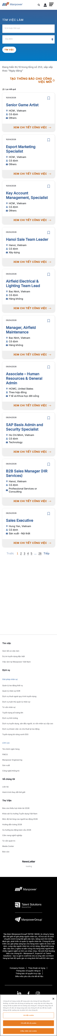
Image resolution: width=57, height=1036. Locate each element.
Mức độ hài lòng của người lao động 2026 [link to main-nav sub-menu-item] (20, 819)
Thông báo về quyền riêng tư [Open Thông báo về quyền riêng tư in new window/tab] (28, 971)
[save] (48, 98)
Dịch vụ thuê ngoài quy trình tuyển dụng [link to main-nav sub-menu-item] (19, 696)
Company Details (17, 968)
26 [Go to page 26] (39, 553)
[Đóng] (53, 1000)
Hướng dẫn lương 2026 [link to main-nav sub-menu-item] (12, 824)
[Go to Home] (12, 5)
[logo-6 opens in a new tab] (28, 920)
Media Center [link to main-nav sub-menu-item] (8, 846)
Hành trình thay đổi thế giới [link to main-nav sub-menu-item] (13, 792)
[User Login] (45, 6)
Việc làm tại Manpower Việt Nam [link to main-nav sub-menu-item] (16, 662)
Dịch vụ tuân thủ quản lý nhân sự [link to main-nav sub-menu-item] (16, 702)
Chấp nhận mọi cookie (28, 1033)
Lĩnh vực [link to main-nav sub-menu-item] (6, 743)
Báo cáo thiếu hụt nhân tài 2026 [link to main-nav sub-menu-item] (15, 808)
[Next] (35, 553)
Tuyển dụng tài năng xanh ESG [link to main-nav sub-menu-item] (15, 734)
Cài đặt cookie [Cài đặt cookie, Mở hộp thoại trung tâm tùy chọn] (28, 1017)
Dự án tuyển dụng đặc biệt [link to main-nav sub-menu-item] (13, 656)
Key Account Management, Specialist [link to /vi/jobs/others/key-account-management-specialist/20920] (27, 195)
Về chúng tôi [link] (8, 779)
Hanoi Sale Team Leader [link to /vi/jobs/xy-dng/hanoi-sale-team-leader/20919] (27, 239)
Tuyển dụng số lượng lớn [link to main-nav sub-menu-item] (12, 712)
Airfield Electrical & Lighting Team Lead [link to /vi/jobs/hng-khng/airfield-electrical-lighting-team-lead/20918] (23, 283)
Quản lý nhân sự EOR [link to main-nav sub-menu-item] (11, 691)
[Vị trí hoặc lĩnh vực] (28, 28)
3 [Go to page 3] (24, 553)
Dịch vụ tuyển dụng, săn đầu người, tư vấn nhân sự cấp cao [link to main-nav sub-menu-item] (27, 723)
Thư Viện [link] (6, 800)
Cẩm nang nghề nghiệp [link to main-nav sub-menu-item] (12, 835)
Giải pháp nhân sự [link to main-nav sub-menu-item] (10, 679)
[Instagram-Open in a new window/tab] (38, 993)
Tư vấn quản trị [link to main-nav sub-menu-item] (8, 841)
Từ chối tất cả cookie (28, 1025)
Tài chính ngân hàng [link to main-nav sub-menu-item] (10, 749)
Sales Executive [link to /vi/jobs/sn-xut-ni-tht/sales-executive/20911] (19, 520)
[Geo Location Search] (52, 39)
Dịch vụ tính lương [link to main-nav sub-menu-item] (10, 718)
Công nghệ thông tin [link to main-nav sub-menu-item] (10, 771)
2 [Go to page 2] (21, 553)
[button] (51, 4)
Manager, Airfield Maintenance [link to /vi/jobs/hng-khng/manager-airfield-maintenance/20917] (21, 329)
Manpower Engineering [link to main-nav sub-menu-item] (12, 760)
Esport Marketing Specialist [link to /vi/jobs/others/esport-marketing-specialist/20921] (20, 149)
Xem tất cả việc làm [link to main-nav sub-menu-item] (10, 651)
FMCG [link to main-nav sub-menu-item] (5, 754)
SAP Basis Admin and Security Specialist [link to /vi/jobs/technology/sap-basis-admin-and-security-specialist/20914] (24, 427)
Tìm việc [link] (6, 643)
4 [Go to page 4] (28, 553)
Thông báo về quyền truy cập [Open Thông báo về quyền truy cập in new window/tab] (28, 973)
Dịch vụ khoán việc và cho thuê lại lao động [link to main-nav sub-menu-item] (20, 729)
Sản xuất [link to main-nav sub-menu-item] (6, 765)
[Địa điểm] (28, 39)
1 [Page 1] (17, 553)
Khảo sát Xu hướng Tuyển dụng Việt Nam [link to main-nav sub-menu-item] (19, 813)
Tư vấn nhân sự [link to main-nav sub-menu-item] (9, 707)
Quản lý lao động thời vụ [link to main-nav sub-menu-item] (12, 685)
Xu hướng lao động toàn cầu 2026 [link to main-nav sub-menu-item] (16, 830)
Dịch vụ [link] (6, 670)
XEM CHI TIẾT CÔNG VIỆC (32, 127)
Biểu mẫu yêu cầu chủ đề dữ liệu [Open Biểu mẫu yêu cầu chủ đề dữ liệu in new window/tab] (29, 976)
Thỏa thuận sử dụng (36, 968)
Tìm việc (9, 50)
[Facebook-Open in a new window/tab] (28, 993)
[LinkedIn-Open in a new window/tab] (19, 993)
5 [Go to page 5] (31, 553)
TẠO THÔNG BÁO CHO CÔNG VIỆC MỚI (32, 80)
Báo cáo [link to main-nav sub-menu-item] (5, 852)
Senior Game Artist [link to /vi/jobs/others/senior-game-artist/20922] (22, 105)
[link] (28, 993)
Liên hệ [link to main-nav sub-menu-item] (5, 787)
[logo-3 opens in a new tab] (28, 905)
